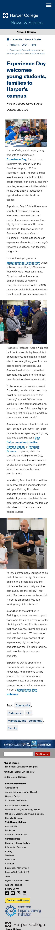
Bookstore (10, 830)
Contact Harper (12, 838)
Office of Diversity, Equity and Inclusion (24, 813)
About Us (17, 39)
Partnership (15, 713)
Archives (14, 44)
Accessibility (11, 826)
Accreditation (11, 787)
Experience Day (16, 159)
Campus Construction (16, 834)
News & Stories (27, 22)
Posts (33, 44)
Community (23, 705)
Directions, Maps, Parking (18, 843)
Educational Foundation (16, 805)
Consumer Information (16, 800)
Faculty (12, 728)
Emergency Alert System (17, 867)
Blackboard (10, 859)
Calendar (9, 863)
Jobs (7, 876)
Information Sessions (15, 847)
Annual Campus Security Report (21, 792)
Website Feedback (14, 884)
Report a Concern (14, 818)
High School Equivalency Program (21, 766)
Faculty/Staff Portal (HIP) (17, 872)
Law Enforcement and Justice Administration (23, 442)
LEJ (28, 713)
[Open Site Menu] (45, 5)
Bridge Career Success (15, 777)
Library (8, 851)
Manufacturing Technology (23, 262)
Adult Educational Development (19, 771)
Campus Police (12, 796)
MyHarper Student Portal (17, 880)
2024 (24, 44)
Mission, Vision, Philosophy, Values (22, 809)
